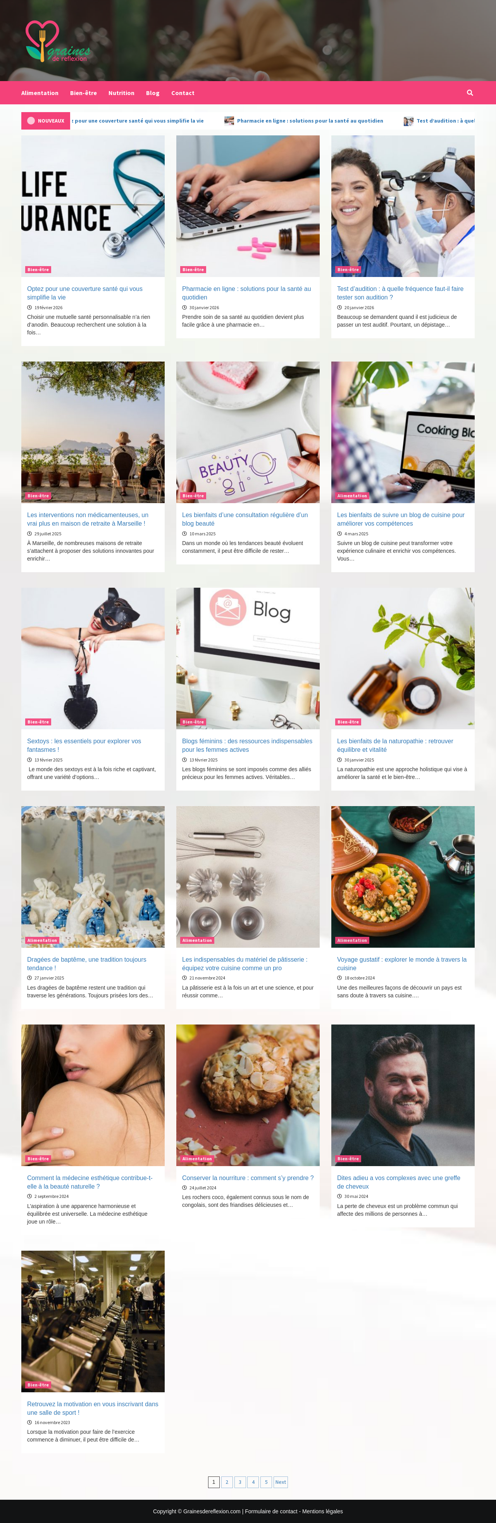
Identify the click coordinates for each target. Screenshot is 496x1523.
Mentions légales (322, 1511)
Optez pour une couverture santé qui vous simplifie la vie (145, 120)
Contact (183, 93)
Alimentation (40, 93)
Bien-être (83, 93)
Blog (153, 93)
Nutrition (121, 93)
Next (281, 1481)
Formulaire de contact (271, 1511)
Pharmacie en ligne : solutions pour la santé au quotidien (324, 120)
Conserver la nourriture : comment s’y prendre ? (248, 1178)
